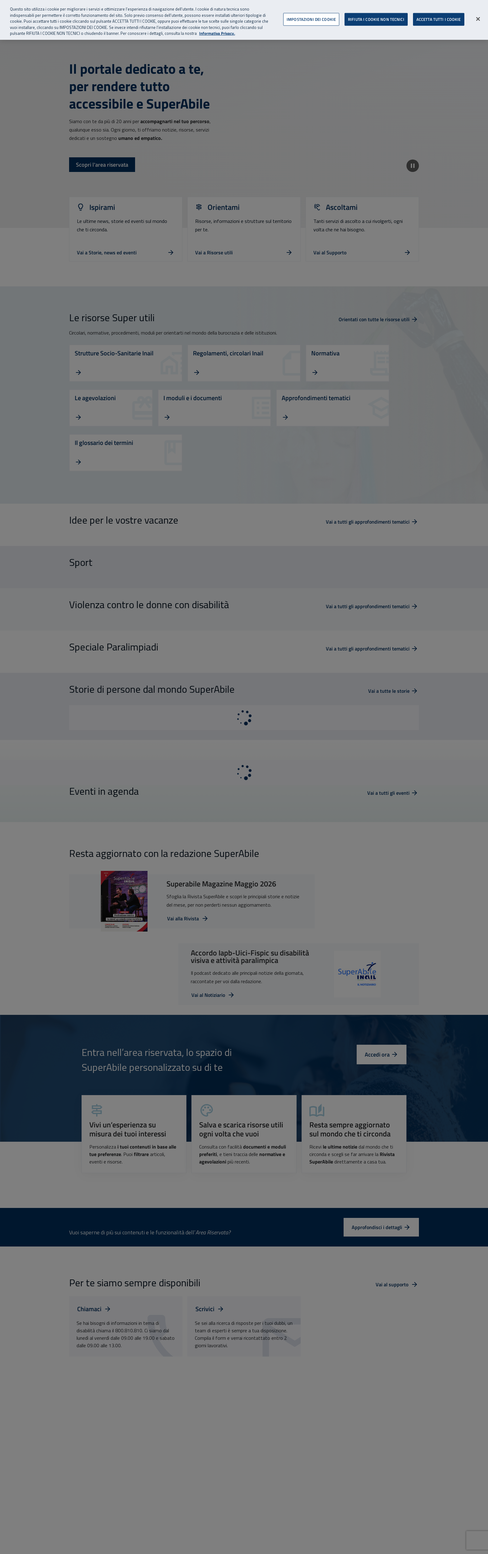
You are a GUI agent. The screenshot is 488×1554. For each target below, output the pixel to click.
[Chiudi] (478, 19)
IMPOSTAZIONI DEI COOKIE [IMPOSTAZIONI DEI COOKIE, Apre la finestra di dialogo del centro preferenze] (311, 19)
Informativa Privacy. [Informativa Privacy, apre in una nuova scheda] (217, 33)
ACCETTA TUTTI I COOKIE (438, 19)
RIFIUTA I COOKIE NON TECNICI (376, 19)
